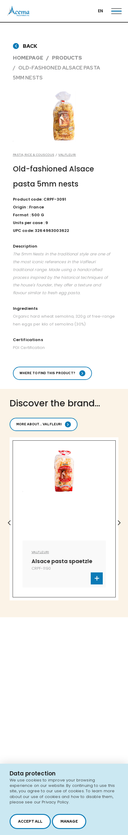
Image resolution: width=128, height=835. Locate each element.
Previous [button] (9, 522)
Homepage (28, 57)
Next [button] (118, 522)
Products (67, 57)
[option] (64, 518)
